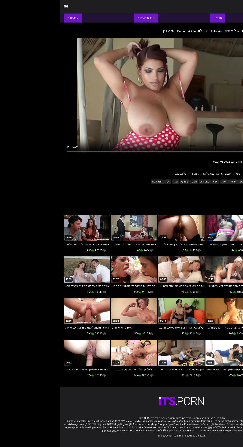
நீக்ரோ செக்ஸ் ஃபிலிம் (163, 424)
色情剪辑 (51, 424)
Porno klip (78, 427)
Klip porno (125, 430)
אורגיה (173, 181)
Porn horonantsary (86, 430)
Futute (25, 427)
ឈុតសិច (42, 424)
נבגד (115, 181)
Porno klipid (184, 430)
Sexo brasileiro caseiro (94, 421)
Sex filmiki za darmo (200, 427)
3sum (205, 181)
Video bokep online (167, 430)
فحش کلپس (62, 424)
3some (215, 181)
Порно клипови (93, 427)
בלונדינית (145, 181)
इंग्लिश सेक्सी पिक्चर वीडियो (205, 424)
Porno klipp (183, 427)
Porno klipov (117, 427)
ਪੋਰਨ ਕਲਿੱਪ (32, 424)
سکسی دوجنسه (73, 421)
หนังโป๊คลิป (159, 427)
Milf (195, 181)
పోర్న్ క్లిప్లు (221, 424)
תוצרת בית (97, 181)
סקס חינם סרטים (140, 430)
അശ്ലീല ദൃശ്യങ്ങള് (15, 424)
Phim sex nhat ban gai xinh (198, 421)
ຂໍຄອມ (72, 430)
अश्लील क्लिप (102, 430)
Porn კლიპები (106, 424)
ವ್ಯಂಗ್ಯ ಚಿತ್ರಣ (186, 424)
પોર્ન (178, 424)
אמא (155, 181)
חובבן (134, 181)
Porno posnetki (132, 427)
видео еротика (13, 427)
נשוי (108, 181)
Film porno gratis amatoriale (168, 421)
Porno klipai (65, 427)
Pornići (106, 427)
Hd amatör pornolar (15, 421)
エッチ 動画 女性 (48, 430)
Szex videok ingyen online (40, 421)
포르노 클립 (147, 427)
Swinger (185, 181)
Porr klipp (119, 424)
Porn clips (147, 421)
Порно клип (36, 427)
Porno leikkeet (132, 424)
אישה (163, 181)
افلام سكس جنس (115, 421)
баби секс (145, 424)
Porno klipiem (51, 427)
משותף (124, 181)
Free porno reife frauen (226, 421)
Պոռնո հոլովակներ (85, 424)
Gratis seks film (132, 421)
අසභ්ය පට (114, 430)
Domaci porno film (222, 427)
